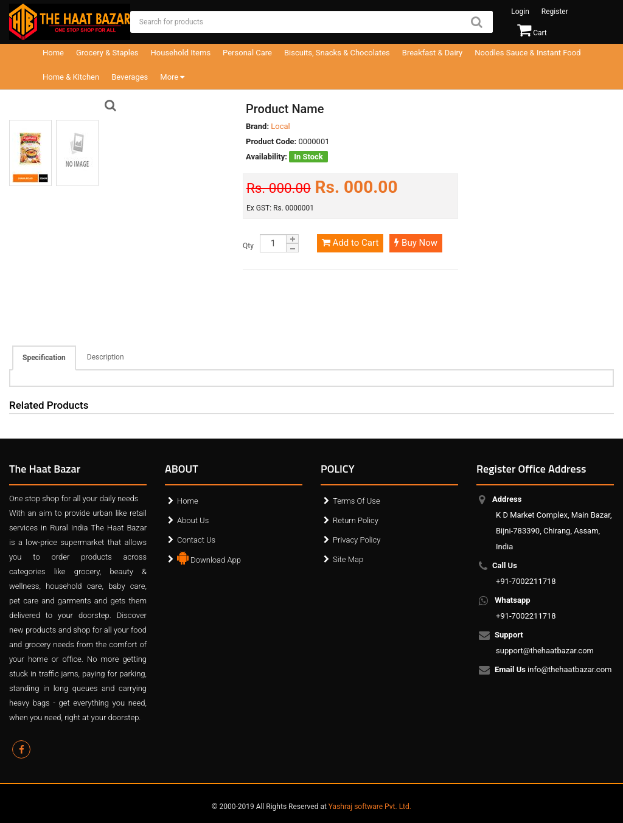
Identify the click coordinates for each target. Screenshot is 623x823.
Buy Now (415, 242)
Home (53, 52)
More (172, 77)
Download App (209, 557)
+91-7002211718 (526, 573)
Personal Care (247, 52)
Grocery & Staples (107, 52)
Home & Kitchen (71, 77)
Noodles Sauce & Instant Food (527, 52)
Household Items (181, 52)
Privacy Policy (356, 539)
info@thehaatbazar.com (554, 670)
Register (554, 11)
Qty (248, 245)
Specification (44, 357)
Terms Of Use (356, 500)
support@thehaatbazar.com (545, 642)
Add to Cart (350, 242)
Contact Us (196, 539)
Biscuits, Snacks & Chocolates (337, 52)
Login (520, 11)
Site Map (348, 559)
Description (105, 357)
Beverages (129, 77)
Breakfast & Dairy (432, 52)
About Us (193, 520)
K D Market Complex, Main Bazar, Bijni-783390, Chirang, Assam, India (554, 523)
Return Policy (355, 520)
